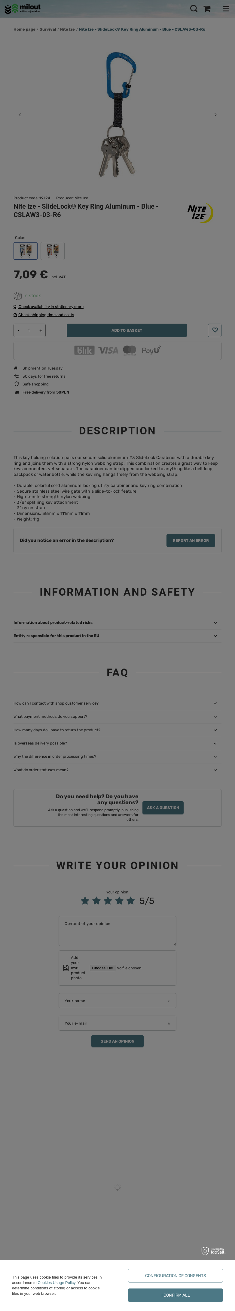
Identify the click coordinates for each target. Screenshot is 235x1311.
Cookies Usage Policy (56, 1282)
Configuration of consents (175, 1275)
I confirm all (175, 1295)
